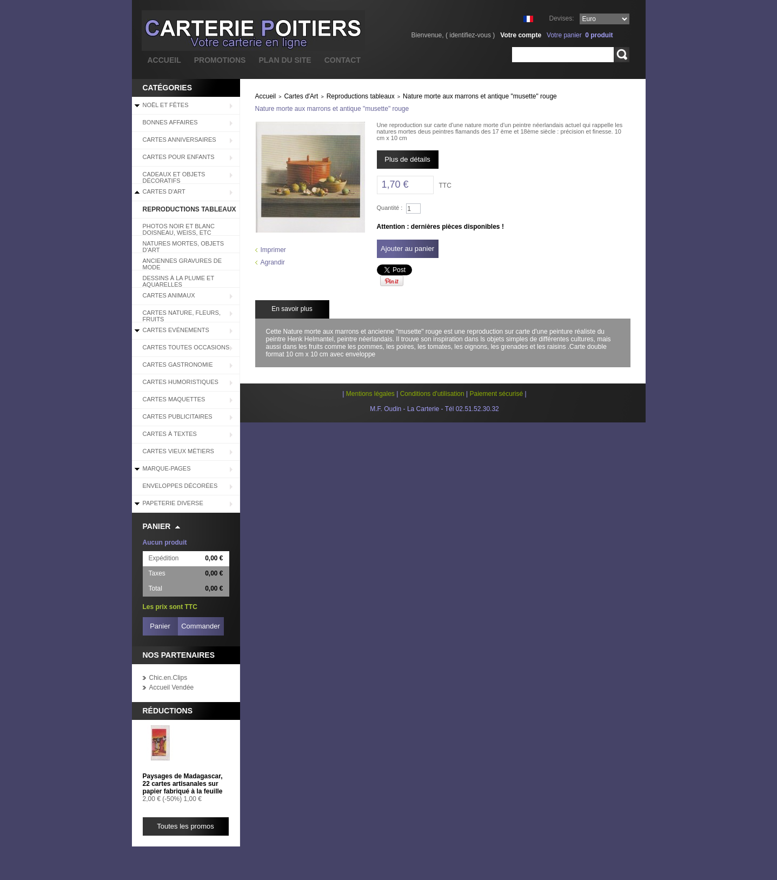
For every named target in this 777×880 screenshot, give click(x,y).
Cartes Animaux (169, 295)
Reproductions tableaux (189, 209)
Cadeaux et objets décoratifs (174, 177)
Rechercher (621, 54)
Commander (200, 626)
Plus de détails (407, 159)
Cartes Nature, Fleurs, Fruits (182, 315)
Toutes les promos (185, 826)
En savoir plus (291, 309)
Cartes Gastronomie (178, 364)
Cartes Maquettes (174, 399)
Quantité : (390, 207)
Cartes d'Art (164, 191)
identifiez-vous (470, 35)
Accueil (265, 96)
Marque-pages (167, 468)
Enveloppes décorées (180, 485)
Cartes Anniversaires (179, 139)
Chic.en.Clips (168, 677)
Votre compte (520, 35)
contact (342, 60)
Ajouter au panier (407, 248)
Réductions (168, 710)
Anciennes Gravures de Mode (182, 263)
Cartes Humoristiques (180, 382)
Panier (157, 526)
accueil (164, 60)
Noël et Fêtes (166, 105)
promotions (220, 60)
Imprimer (273, 250)
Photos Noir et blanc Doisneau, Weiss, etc (179, 229)
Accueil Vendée (171, 687)
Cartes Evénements (176, 330)
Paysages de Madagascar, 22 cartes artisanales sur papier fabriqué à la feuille (183, 783)
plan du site (284, 60)
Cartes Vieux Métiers (178, 451)
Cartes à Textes (170, 434)
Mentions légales (370, 394)
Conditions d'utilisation (432, 394)
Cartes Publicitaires (177, 416)
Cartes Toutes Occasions (186, 347)
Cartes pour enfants (179, 157)
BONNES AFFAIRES (170, 122)
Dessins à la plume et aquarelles (179, 281)
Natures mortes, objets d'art (183, 246)
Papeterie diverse (173, 503)
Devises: (561, 18)
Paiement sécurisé (496, 394)
